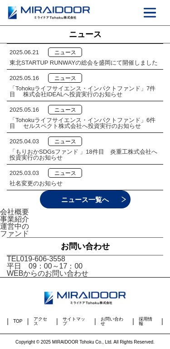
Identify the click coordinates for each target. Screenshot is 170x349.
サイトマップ (74, 321)
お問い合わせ (112, 321)
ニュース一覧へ (85, 199)
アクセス (40, 321)
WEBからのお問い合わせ (47, 273)
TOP (17, 321)
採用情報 (145, 321)
